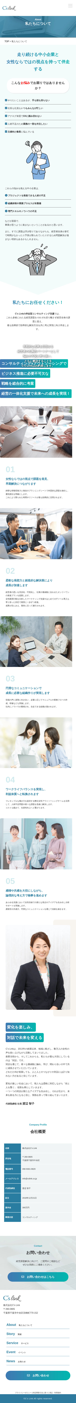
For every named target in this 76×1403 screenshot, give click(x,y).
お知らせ (16, 1361)
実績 (14, 1334)
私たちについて (19, 1325)
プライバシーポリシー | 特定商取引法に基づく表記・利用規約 (38, 1393)
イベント (16, 1352)
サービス (17, 1343)
